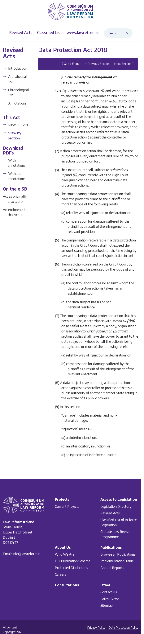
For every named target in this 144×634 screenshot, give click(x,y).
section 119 (115, 101)
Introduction (15, 68)
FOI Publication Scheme (72, 561)
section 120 (119, 321)
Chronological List (16, 92)
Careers (60, 574)
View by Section (12, 135)
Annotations (15, 103)
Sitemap (106, 605)
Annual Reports (112, 567)
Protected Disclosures (71, 567)
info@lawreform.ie (26, 553)
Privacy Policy (96, 627)
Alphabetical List (15, 79)
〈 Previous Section (97, 64)
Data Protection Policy (123, 627)
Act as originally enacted (15, 199)
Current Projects (67, 506)
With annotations (14, 162)
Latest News (110, 598)
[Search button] (128, 33)
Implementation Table (117, 561)
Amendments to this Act (15, 212)
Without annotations (14, 176)
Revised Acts (110, 513)
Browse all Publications (117, 554)
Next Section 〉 (124, 64)
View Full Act (15, 124)
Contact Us (108, 592)
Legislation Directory (116, 506)
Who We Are (64, 554)
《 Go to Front (69, 64)
